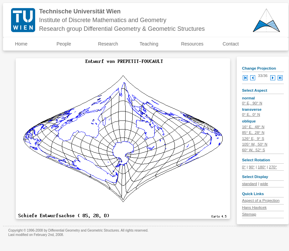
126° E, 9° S (253, 139)
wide (264, 184)
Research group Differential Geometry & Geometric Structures (122, 28)
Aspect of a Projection (261, 200)
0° (244, 167)
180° (262, 167)
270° (273, 167)
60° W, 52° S (253, 150)
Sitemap (249, 214)
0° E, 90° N (252, 103)
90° (252, 167)
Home (21, 44)
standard (249, 184)
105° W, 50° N (255, 144)
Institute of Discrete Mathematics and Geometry (102, 20)
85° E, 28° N (253, 133)
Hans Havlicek (254, 207)
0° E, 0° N (251, 114)
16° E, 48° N (253, 127)
